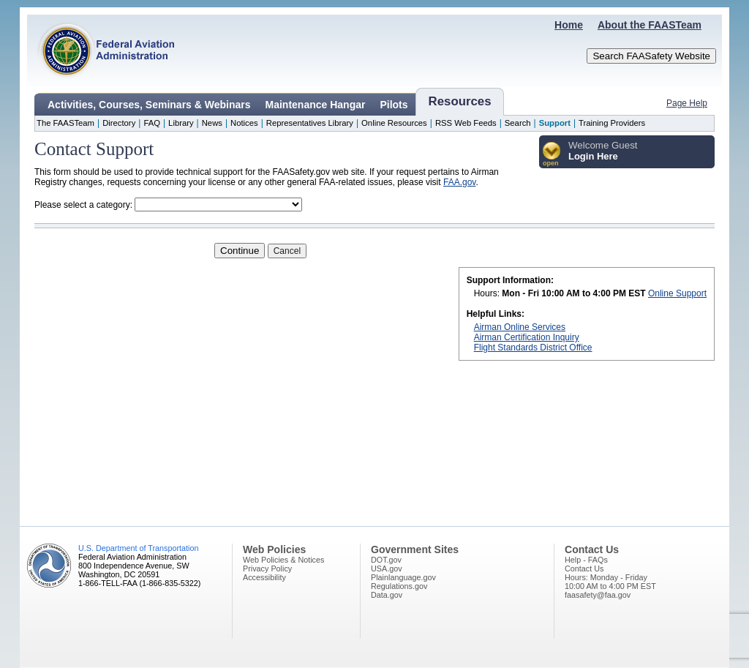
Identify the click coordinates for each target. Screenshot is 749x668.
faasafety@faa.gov (598, 594)
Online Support (677, 293)
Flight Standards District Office (533, 347)
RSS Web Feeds (466, 123)
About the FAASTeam (649, 25)
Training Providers (612, 123)
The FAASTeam (65, 123)
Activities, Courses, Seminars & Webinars (149, 104)
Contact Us (584, 568)
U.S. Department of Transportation (138, 548)
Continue (239, 250)
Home (568, 25)
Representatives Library (309, 123)
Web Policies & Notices (283, 559)
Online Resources (394, 123)
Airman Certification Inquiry (526, 337)
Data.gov (386, 594)
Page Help (686, 103)
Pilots (393, 104)
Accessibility (264, 577)
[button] (552, 154)
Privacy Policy (267, 568)
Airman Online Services (519, 327)
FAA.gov (459, 182)
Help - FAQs (586, 559)
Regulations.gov (399, 586)
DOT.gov (386, 559)
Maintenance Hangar (316, 104)
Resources (460, 101)
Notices (244, 123)
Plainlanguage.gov (403, 577)
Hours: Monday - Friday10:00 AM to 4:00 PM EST (610, 581)
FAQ (151, 123)
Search (518, 123)
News (212, 123)
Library (180, 123)
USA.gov (386, 568)
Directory (118, 123)
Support (555, 123)
